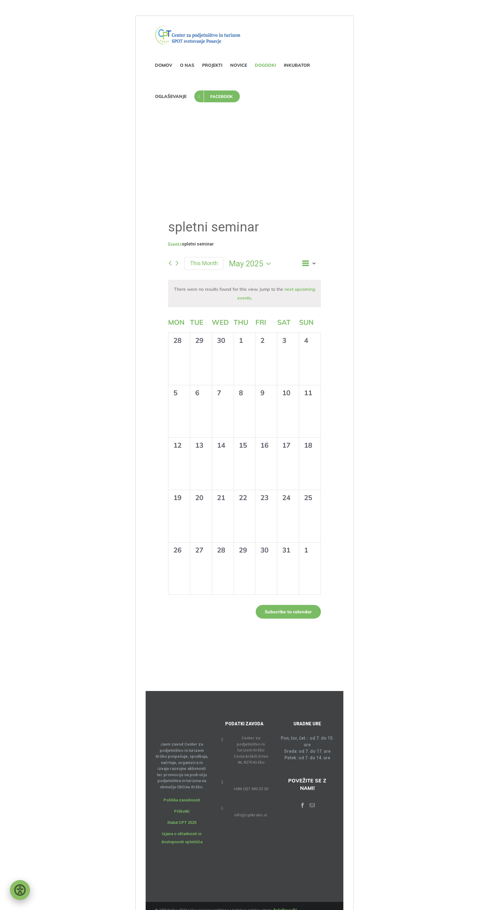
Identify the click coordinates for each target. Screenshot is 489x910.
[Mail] (312, 805)
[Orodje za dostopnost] (20, 890)
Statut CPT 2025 (181, 822)
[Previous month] (170, 263)
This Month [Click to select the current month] (204, 263)
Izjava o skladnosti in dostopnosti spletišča (181, 837)
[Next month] (177, 263)
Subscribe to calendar (288, 612)
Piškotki (182, 811)
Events (175, 244)
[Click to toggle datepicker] (251, 263)
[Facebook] (302, 805)
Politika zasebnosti (181, 800)
